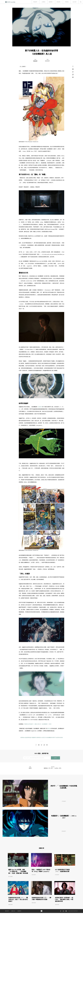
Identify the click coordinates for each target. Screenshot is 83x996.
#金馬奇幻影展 (59, 737)
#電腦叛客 (33, 737)
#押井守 (54, 737)
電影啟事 (35, 61)
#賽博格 (22, 737)
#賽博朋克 (38, 737)
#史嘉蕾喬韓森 (27, 737)
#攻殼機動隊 (49, 737)
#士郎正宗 (43, 737)
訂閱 (55, 757)
